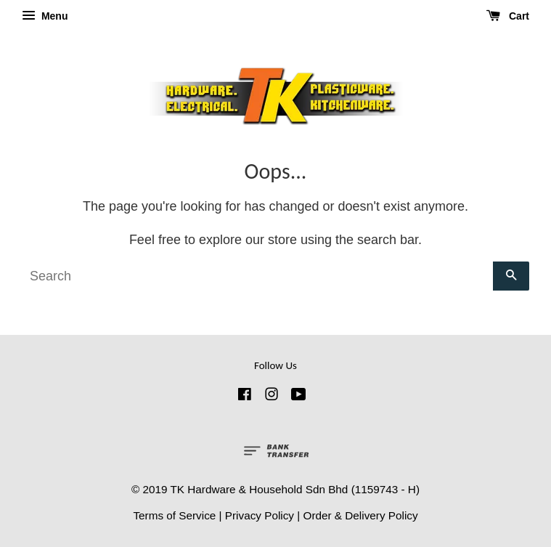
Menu (45, 16)
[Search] (257, 276)
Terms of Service (174, 515)
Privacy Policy (259, 515)
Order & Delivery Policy (360, 515)
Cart (507, 16)
